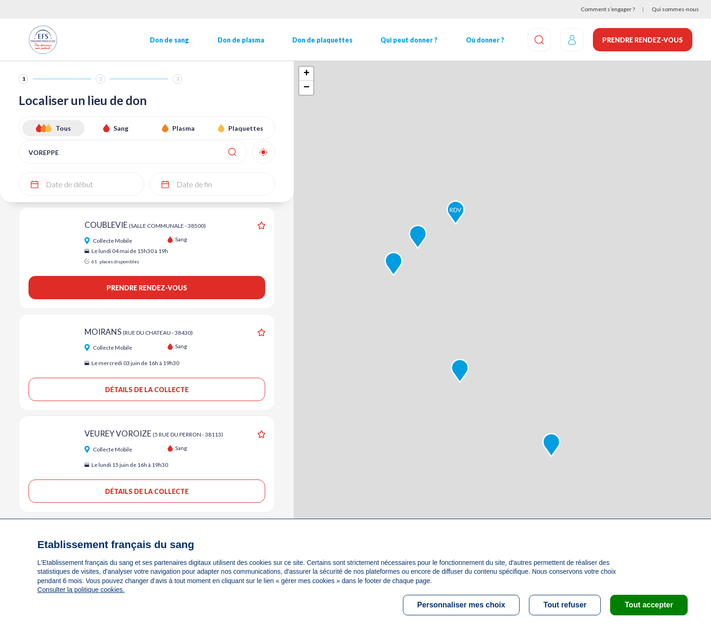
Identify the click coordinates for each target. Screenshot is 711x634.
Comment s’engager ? (608, 9)
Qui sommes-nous (675, 9)
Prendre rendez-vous (642, 40)
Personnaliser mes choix (461, 605)
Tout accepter (649, 605)
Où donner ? (485, 40)
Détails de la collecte (147, 390)
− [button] (306, 88)
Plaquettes (245, 128)
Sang (120, 128)
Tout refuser (564, 605)
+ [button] (306, 74)
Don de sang (169, 40)
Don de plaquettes (322, 40)
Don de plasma (241, 40)
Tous (63, 128)
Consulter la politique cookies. (80, 589)
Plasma (183, 128)
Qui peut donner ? (408, 40)
